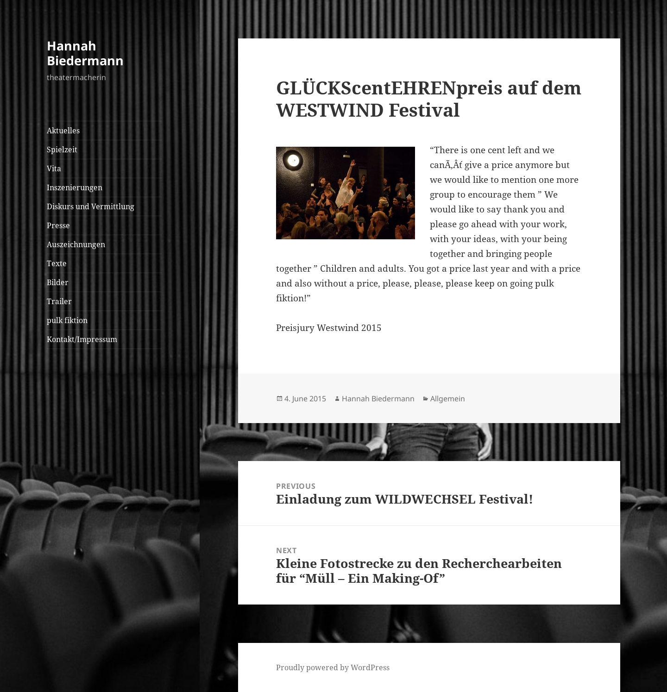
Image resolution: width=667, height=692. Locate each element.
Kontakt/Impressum (82, 339)
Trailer (59, 301)
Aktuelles (63, 130)
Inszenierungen (74, 187)
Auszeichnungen (76, 244)
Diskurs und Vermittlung (90, 206)
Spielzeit (62, 149)
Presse (58, 225)
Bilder (58, 282)
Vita (54, 168)
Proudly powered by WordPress (333, 667)
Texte (57, 263)
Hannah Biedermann (85, 53)
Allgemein (447, 398)
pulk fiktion (67, 320)
